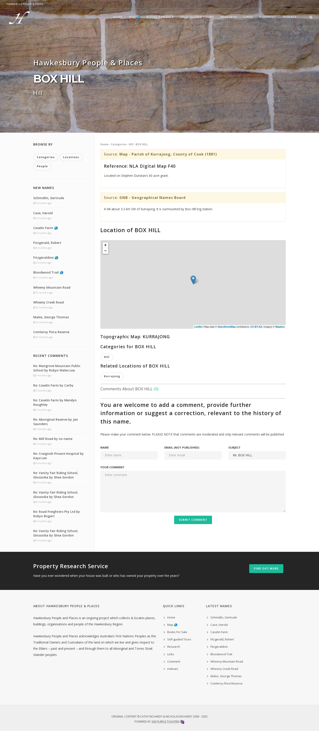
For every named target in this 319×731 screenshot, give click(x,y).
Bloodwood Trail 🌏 (48, 272)
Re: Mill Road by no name (52, 439)
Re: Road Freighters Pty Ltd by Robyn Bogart (56, 513)
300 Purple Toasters (165, 721)
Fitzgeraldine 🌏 (45, 258)
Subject (234, 448)
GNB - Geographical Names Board (152, 197)
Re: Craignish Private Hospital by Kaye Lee (58, 456)
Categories (118, 144)
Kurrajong (112, 377)
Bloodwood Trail (221, 654)
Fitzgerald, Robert (47, 243)
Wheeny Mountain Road (51, 287)
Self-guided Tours (193, 17)
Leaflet (198, 326)
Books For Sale (155, 17)
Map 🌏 (128, 17)
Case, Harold (43, 213)
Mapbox (280, 326)
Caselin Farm (219, 632)
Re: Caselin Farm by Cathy (53, 385)
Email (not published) (181, 448)
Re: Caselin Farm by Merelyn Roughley (55, 402)
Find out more (266, 569)
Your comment (112, 467)
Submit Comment (193, 520)
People (42, 167)
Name (104, 448)
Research (225, 17)
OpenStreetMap (226, 326)
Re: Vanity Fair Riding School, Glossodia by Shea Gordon (55, 475)
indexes (172, 669)
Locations (71, 157)
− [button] (105, 251)
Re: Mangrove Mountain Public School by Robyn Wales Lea (56, 368)
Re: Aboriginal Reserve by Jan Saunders (55, 421)
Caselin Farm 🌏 (45, 228)
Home (111, 17)
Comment (266, 17)
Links (246, 17)
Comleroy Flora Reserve (51, 332)
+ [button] (105, 245)
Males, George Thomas (51, 317)
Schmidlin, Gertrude (48, 198)
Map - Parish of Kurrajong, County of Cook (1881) (168, 154)
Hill (131, 144)
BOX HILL (142, 144)
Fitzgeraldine (219, 647)
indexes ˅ (290, 17)
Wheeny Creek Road (48, 302)
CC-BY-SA (256, 326)
